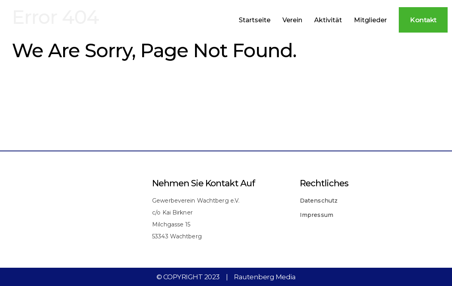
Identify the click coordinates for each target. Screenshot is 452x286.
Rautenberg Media (265, 277)
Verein (292, 20)
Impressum (316, 214)
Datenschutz (319, 200)
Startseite (254, 20)
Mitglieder (370, 20)
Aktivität (328, 20)
